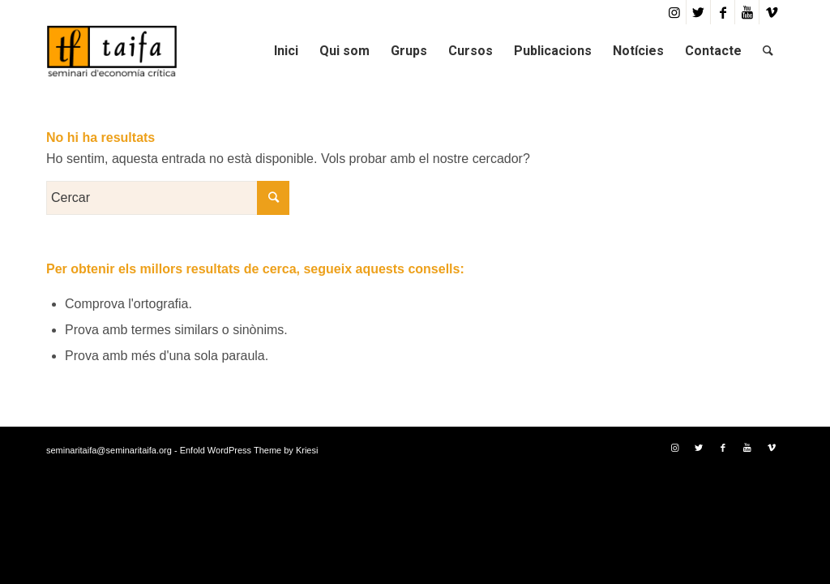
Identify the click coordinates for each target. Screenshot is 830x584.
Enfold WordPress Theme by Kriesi (249, 450)
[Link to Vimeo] (771, 12)
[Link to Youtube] (747, 12)
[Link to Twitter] (698, 12)
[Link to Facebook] (722, 12)
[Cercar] (768, 50)
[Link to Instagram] (674, 12)
